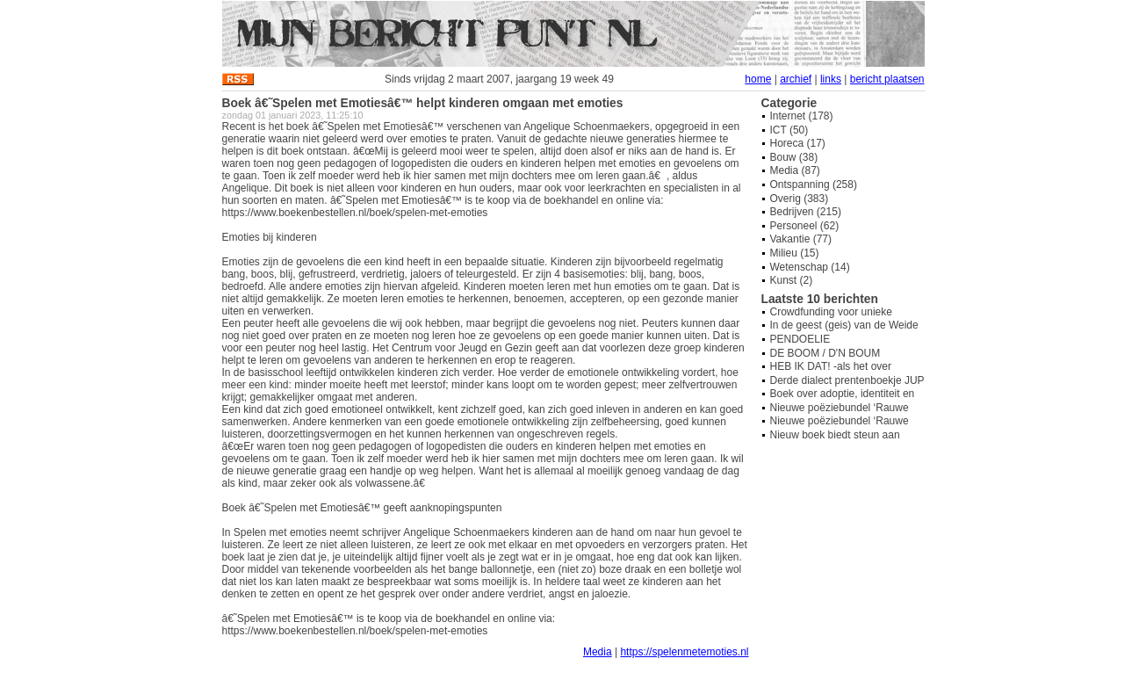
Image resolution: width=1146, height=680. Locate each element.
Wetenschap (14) (810, 267)
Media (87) (795, 170)
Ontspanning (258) (813, 184)
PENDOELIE (800, 339)
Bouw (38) (794, 157)
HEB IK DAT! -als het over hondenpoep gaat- (831, 372)
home (758, 79)
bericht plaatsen (887, 79)
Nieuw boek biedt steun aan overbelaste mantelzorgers (835, 441)
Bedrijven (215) (805, 212)
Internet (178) (801, 116)
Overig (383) (799, 198)
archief (795, 79)
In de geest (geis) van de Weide (844, 325)
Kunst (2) (791, 280)
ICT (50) (789, 130)
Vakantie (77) (801, 239)
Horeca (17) (797, 143)
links (830, 79)
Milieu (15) (794, 253)
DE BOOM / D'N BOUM (825, 353)
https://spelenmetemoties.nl (684, 652)
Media (597, 652)
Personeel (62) (805, 226)
